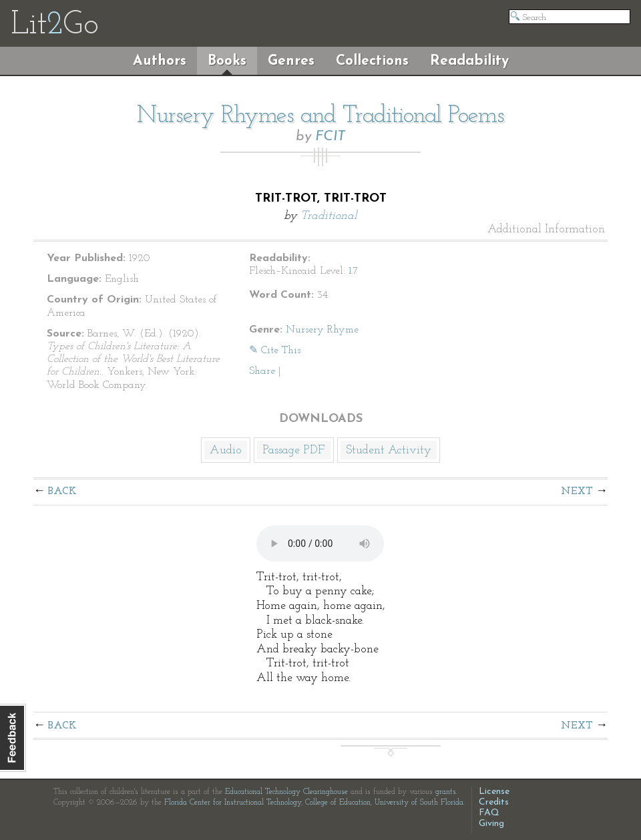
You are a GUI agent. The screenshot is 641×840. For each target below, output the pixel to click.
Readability (469, 61)
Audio (226, 450)
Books (227, 61)
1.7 (354, 271)
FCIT (330, 137)
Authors (159, 61)
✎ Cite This (274, 350)
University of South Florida (419, 803)
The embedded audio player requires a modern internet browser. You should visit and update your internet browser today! (320, 544)
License (494, 792)
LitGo (54, 25)
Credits (494, 802)
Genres (291, 61)
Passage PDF (293, 450)
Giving (491, 824)
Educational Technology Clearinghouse (286, 792)
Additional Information (546, 230)
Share (262, 371)
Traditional (328, 216)
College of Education (338, 803)
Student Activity (388, 450)
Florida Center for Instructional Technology (232, 803)
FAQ (489, 813)
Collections (372, 61)
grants (445, 792)
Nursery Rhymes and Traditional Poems (320, 116)
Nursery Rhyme (322, 330)
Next (577, 491)
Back (62, 491)
